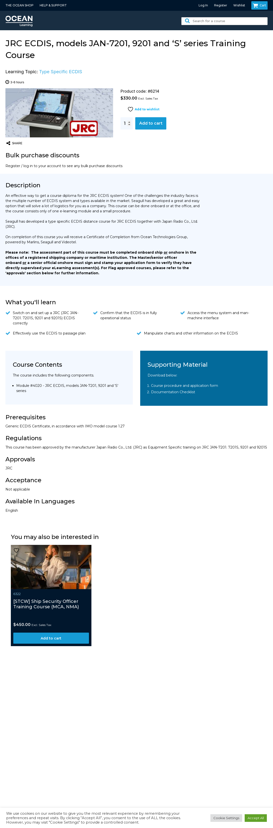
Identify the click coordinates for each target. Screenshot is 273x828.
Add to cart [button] (51, 638)
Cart (259, 5)
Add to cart (150, 123)
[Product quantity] (126, 123)
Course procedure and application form (184, 385)
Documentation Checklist (173, 392)
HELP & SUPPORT (53, 5)
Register (220, 5)
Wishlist (239, 5)
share (14, 143)
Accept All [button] (256, 818)
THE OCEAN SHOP (19, 5)
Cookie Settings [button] (226, 818)
